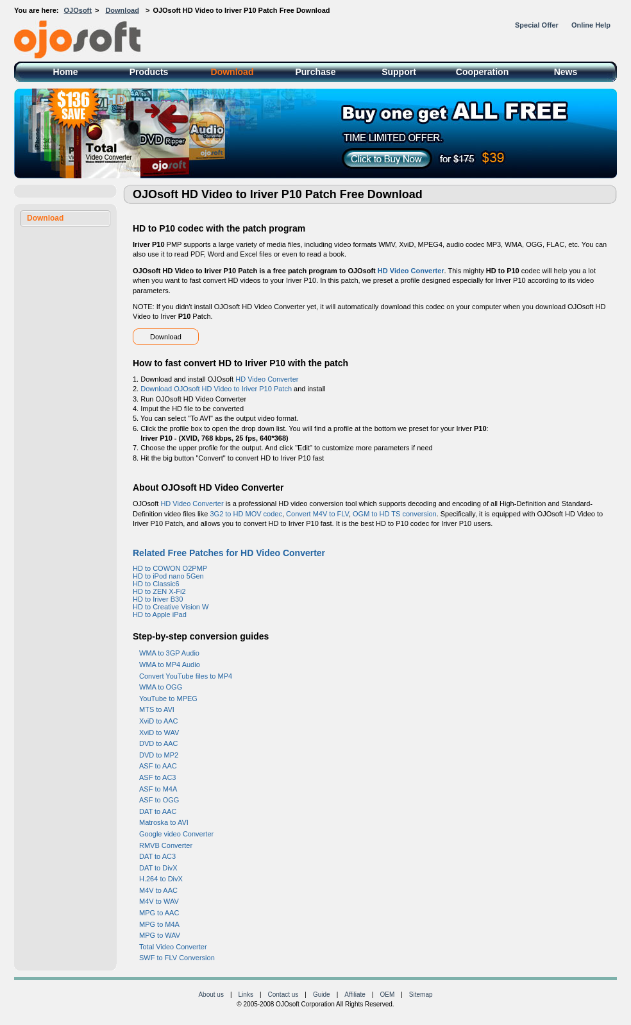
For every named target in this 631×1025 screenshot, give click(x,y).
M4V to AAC (158, 890)
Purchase (315, 72)
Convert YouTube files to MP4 (185, 676)
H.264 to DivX (161, 879)
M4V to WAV (159, 901)
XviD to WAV (159, 732)
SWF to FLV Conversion (177, 957)
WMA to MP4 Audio (169, 664)
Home (65, 72)
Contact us (283, 994)
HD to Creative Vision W (170, 607)
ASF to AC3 (157, 777)
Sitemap (421, 994)
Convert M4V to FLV (317, 514)
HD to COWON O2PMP (170, 568)
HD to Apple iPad (160, 614)
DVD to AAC (158, 743)
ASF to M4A (158, 789)
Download (122, 10)
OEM (387, 994)
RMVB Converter (165, 845)
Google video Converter (176, 834)
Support (399, 72)
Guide (321, 994)
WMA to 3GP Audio (169, 653)
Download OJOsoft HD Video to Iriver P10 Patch (216, 389)
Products (149, 72)
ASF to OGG (159, 800)
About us (210, 994)
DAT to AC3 (157, 856)
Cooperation (482, 72)
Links (246, 994)
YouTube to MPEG (168, 698)
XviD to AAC (158, 721)
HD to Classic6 (156, 584)
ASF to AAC (158, 766)
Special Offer (537, 25)
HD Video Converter (411, 271)
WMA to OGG (160, 687)
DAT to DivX (158, 868)
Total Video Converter (173, 947)
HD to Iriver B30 (158, 599)
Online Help (590, 25)
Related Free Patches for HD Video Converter (229, 553)
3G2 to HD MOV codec (246, 514)
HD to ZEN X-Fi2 (159, 591)
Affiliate (355, 994)
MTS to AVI (156, 709)
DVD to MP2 (158, 755)
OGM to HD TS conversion (395, 514)
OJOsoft (78, 10)
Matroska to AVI (164, 822)
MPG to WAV (159, 935)
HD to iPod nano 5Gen (168, 576)
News (566, 72)
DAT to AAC (157, 811)
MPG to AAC (159, 913)
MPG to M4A (159, 924)
